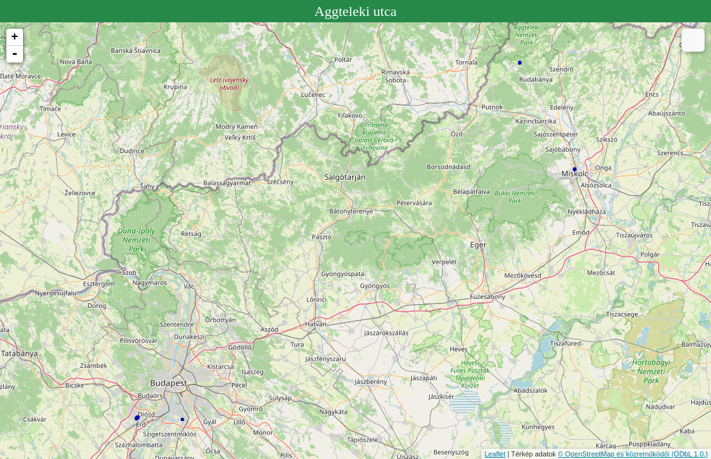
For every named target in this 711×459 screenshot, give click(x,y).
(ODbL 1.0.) (689, 454)
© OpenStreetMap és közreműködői (614, 454)
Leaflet (495, 454)
